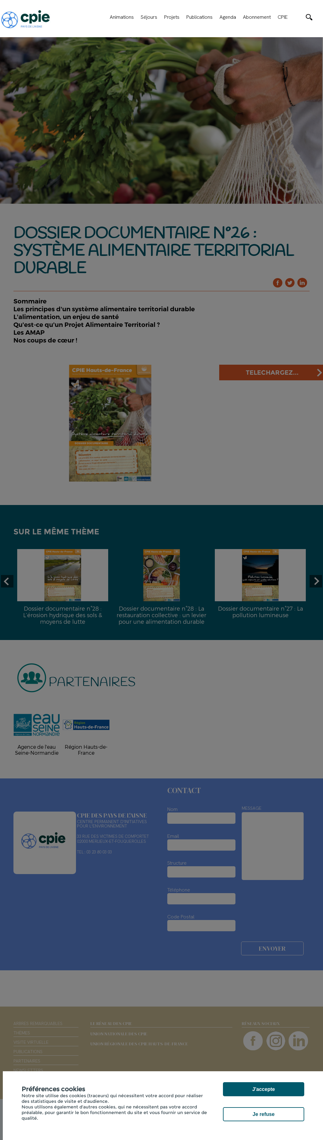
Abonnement (257, 17)
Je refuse (264, 1114)
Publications (199, 17)
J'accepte (263, 1089)
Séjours (149, 17)
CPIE (283, 17)
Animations (122, 17)
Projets (171, 17)
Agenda (228, 17)
